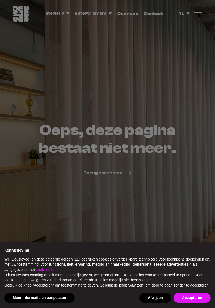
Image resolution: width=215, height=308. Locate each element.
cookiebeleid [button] (46, 269)
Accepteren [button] (192, 298)
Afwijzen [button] (155, 298)
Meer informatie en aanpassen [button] (39, 298)
